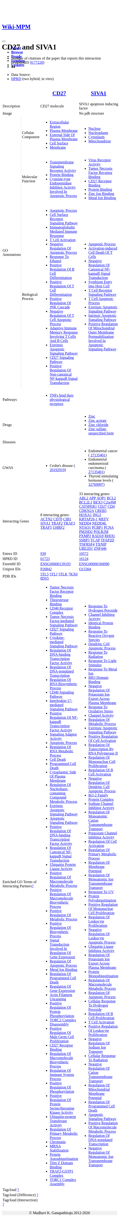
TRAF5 (46, 527)
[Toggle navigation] (4, 41)
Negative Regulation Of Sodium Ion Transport (99, 1045)
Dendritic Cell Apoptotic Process (102, 646)
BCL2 (111, 498)
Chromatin (58, 1142)
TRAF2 (57, 523)
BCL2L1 (85, 502)
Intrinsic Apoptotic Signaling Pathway (102, 318)
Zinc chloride (98, 425)
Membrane (58, 147)
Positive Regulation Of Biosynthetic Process (60, 929)
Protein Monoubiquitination (103, 974)
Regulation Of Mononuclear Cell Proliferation (102, 761)
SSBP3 (84, 540)
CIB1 (67, 519)
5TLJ (53, 574)
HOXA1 (85, 515)
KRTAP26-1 (88, 519)
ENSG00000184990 (94, 564)
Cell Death (58, 759)
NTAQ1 (85, 527)
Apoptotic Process (63, 210)
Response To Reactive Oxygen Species (101, 635)
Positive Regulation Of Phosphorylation (62, 1087)
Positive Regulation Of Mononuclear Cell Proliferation (103, 908)
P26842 (46, 569)
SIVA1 (98, 93)
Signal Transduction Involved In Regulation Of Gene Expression (62, 948)
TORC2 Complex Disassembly (63, 1022)
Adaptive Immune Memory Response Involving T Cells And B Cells (64, 334)
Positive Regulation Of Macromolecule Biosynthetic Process (61, 898)
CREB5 (101, 511)
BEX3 (98, 502)
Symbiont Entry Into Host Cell (100, 284)
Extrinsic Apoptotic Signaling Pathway (64, 349)
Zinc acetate (97, 421)
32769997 (95, 484)
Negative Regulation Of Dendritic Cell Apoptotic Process (102, 784)
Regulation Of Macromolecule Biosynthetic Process (61, 1060)
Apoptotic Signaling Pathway (64, 820)
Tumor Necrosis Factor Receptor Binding (100, 172)
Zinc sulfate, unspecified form (101, 431)
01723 (45, 559)
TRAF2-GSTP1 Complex (61, 1173)
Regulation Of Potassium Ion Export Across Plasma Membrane (102, 961)
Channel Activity (101, 715)
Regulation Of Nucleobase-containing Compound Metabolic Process (63, 793)
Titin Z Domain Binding (61, 1165)
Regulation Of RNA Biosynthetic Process (63, 684)
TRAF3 (69, 523)
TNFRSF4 (87, 544)
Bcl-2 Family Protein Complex (101, 797)
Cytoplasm (96, 137)
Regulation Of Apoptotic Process (63, 963)
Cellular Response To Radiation (102, 1058)
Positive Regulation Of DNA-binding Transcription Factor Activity (61, 835)
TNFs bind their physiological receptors (62, 399)
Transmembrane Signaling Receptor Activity (63, 166)
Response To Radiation (98, 654)
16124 (83, 559)
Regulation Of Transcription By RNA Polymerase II (103, 749)
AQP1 (101, 498)
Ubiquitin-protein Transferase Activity (63, 1121)
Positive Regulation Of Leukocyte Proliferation (103, 1030)
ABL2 (83, 498)
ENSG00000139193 (55, 564)
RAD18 (98, 536)
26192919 (57, 470)
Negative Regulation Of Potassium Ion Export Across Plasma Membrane (102, 694)
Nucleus (94, 128)
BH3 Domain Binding (98, 680)
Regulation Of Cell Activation (102, 843)
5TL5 (44, 574)
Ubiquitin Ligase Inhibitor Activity (101, 949)
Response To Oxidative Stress (100, 709)
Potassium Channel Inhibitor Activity (102, 835)
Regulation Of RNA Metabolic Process (62, 751)
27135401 (98, 455)
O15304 (85, 569)
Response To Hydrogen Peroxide (103, 608)
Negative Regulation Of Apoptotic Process (63, 248)
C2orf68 (110, 502)
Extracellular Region (59, 124)
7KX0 (72, 574)
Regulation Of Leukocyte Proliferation (99, 921)
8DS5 (44, 578)
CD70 (57, 519)
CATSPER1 (88, 506)
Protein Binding (62, 175)
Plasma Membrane (64, 131)
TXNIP (100, 544)
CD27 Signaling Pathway (62, 360)
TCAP (95, 540)
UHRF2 (59, 527)
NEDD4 (85, 523)
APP (92, 498)
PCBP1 (97, 527)
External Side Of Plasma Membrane (64, 137)
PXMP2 (85, 536)
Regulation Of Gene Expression (62, 988)
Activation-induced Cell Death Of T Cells (102, 252)
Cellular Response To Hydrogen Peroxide (102, 1005)
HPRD (16, 79)
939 (43, 554)
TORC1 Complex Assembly (63, 1182)
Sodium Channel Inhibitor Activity (101, 806)
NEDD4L (99, 523)
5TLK (62, 574)
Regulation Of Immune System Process (62, 1074)
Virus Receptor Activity (99, 162)
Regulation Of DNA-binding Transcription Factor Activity (61, 656)
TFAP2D (107, 540)
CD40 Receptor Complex (61, 610)
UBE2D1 (86, 548)
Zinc (91, 416)
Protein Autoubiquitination (64, 1156)
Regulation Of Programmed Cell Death (63, 978)
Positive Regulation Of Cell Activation (103, 738)
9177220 (36, 62)
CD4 (111, 506)
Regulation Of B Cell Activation (100, 772)
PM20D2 (86, 532)
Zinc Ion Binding (101, 194)
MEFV (103, 519)
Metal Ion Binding (102, 198)
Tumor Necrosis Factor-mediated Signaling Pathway (64, 621)
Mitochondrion (99, 141)
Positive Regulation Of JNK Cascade (60, 303)
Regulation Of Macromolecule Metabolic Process (102, 984)
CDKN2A (86, 511)
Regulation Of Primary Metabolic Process (64, 1133)
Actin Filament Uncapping (61, 997)
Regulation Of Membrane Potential (99, 866)
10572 (83, 554)
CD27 (59, 93)
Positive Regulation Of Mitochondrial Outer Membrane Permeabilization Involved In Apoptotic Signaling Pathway (103, 336)
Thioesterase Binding (59, 602)
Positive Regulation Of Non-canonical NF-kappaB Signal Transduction (64, 374)
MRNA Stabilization (59, 1148)
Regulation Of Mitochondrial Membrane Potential (99, 1091)
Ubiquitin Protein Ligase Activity (63, 867)
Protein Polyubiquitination (102, 898)
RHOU (110, 536)
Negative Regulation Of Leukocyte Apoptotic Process (102, 936)
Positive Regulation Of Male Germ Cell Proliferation (62, 1034)
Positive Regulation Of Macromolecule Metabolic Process (63, 879)
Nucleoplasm (98, 133)
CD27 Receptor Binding (100, 183)
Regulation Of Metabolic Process (102, 722)
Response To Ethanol (59, 259)
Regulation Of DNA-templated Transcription (62, 671)
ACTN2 (46, 519)
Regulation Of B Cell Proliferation (101, 1016)
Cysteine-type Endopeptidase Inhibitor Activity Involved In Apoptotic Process (63, 187)
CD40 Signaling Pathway (62, 694)
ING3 (97, 515)
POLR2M (101, 532)
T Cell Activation (63, 240)
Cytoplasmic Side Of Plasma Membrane (63, 776)
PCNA (109, 527)
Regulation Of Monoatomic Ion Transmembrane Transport (100, 881)
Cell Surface (59, 143)
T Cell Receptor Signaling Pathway (102, 292)
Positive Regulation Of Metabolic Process (63, 915)
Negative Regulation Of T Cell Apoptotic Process (62, 317)
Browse (17, 52)
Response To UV (101, 892)
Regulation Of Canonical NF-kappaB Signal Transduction (61, 854)
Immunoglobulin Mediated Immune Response (63, 231)
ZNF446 (100, 548)
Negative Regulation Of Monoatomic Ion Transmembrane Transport (100, 1156)
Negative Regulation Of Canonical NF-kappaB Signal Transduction (99, 269)
